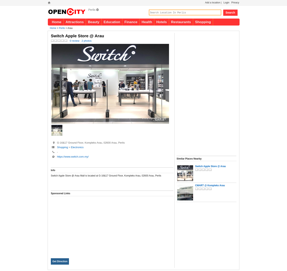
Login (226, 2)
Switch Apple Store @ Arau (210, 166)
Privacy (235, 2)
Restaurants (181, 22)
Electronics (77, 147)
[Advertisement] (112, 224)
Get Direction (59, 261)
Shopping (203, 22)
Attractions (75, 22)
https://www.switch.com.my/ (73, 156)
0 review (74, 40)
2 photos (86, 40)
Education (112, 22)
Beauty (93, 22)
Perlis (93, 9)
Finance (130, 22)
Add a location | (213, 2)
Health (147, 22)
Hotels (161, 22)
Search (230, 12)
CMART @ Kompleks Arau (210, 185)
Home (56, 22)
